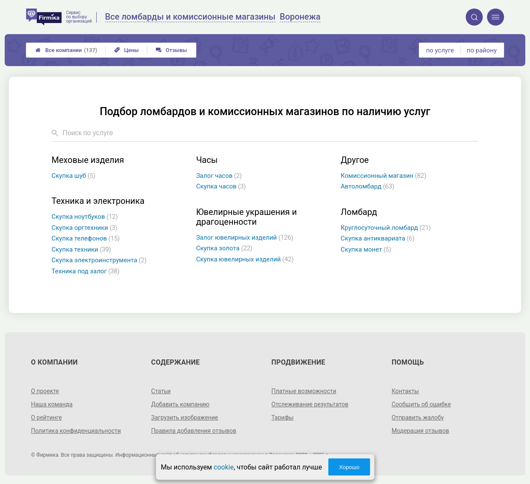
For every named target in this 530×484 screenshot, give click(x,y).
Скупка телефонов (86, 238)
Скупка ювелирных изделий (245, 259)
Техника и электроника (98, 201)
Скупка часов (221, 186)
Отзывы (171, 50)
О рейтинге (46, 417)
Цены (126, 50)
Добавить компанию (180, 404)
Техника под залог (86, 271)
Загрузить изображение (184, 417)
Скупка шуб (73, 176)
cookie (224, 467)
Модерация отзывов (420, 430)
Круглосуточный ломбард (386, 228)
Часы (207, 160)
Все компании (66, 50)
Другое (355, 160)
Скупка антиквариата (377, 238)
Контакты (405, 391)
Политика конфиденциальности (76, 430)
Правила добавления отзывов (193, 430)
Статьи (161, 391)
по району (481, 50)
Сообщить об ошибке (421, 404)
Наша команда (52, 404)
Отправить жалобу (418, 417)
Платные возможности (304, 391)
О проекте (45, 391)
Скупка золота (224, 248)
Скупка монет (366, 249)
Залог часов (219, 176)
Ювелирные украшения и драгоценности (246, 217)
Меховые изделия (88, 160)
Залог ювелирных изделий (244, 237)
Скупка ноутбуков (85, 216)
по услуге (440, 50)
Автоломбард (367, 186)
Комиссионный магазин (383, 176)
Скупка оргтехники (84, 228)
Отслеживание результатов (310, 404)
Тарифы (283, 417)
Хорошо (349, 467)
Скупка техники (81, 249)
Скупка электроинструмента (99, 260)
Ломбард (359, 212)
